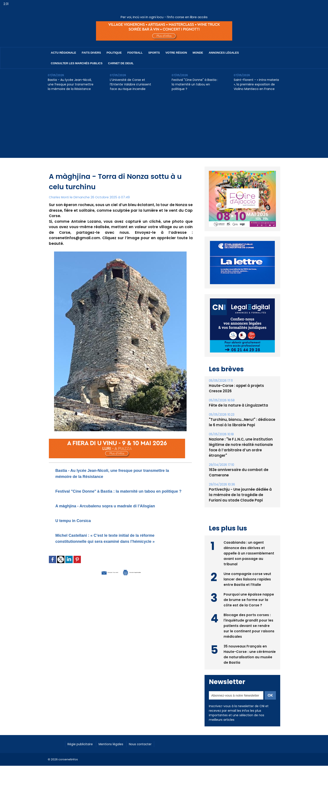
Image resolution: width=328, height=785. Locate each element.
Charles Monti (60, 197)
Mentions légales (118, 743)
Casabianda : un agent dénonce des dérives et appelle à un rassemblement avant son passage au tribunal (249, 552)
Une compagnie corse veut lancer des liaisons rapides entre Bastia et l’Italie (247, 578)
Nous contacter (152, 743)
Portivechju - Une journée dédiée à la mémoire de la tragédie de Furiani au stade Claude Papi (241, 495)
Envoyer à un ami (97, 589)
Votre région (176, 52)
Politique (114, 52)
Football (135, 52)
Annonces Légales (224, 52)
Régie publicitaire (83, 743)
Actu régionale (63, 52)
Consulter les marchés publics (76, 63)
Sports (154, 52)
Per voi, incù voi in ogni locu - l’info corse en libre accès (164, 17)
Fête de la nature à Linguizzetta (237, 405)
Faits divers (91, 52)
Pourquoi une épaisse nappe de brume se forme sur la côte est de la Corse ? (249, 599)
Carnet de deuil (121, 63)
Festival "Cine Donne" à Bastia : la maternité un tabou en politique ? (195, 84)
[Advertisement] (164, 127)
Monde (198, 52)
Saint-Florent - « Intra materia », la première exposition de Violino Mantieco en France (256, 84)
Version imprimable (143, 589)
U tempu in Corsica (79, 532)
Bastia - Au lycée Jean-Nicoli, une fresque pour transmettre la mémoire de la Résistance (70, 84)
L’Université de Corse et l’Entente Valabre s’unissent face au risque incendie (130, 84)
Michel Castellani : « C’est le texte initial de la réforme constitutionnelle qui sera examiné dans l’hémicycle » (115, 553)
